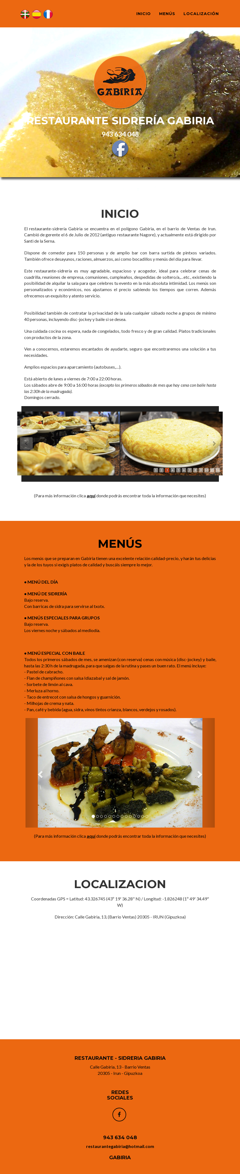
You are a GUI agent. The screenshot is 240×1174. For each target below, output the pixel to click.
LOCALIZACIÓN (201, 13)
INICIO (143, 13)
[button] (40, 773)
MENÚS (167, 13)
